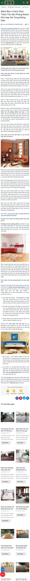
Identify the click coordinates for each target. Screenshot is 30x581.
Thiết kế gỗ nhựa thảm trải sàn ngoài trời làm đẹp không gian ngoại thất (7, 547)
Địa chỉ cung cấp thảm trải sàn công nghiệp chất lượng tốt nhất (22, 560)
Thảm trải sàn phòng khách (9, 28)
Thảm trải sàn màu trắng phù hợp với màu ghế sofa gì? (22, 573)
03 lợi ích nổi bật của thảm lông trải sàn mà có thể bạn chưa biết (7, 508)
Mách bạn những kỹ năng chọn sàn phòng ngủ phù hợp (7, 469)
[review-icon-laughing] (7, 391)
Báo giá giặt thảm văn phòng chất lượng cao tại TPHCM (21, 527)
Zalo (2, 569)
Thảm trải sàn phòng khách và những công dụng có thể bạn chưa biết (22, 469)
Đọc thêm (5, 442)
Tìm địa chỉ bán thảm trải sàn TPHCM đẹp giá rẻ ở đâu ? (7, 560)
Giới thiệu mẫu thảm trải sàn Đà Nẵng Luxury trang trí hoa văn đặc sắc (22, 508)
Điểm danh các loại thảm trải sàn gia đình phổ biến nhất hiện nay (22, 430)
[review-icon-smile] (13, 391)
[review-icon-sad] (21, 391)
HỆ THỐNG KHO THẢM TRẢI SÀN (14, 24)
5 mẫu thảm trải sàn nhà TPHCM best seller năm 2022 (7, 430)
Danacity (9, 377)
